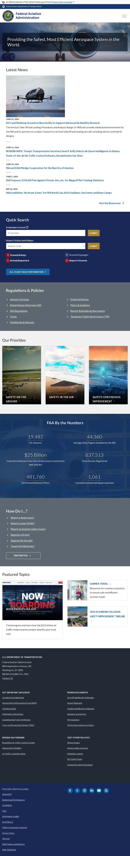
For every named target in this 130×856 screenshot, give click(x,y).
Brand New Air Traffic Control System (18, 742)
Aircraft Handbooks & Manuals (80, 697)
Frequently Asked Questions (80, 764)
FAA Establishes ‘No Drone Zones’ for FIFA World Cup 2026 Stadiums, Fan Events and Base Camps (59, 192)
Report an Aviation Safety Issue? (28, 529)
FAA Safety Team (74, 759)
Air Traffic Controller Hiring (14, 753)
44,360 (94, 436)
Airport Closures (78, 260)
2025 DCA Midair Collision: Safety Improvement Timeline (107, 616)
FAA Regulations (18, 311)
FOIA (4, 811)
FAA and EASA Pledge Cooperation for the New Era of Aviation (40, 168)
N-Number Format (16, 227)
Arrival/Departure (19, 260)
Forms (13, 316)
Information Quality (10, 816)
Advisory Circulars (19, 299)
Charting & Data (9, 708)
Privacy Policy (8, 833)
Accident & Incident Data (13, 697)
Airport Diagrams (74, 703)
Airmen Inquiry (73, 742)
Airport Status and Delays (19, 240)
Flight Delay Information (12, 714)
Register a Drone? (20, 535)
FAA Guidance (73, 719)
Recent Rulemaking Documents (87, 311)
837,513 (94, 455)
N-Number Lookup (75, 753)
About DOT (7, 794)
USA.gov (6, 838)
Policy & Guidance (80, 305)
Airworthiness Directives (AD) (26, 305)
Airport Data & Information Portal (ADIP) (19, 703)
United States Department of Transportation (24, 6)
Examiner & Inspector (76, 714)
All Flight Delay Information (28, 271)
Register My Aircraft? (22, 540)
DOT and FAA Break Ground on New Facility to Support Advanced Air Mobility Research (53, 123)
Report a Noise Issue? (22, 517)
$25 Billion (35, 455)
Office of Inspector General (14, 827)
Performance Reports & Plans (80, 725)
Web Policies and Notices (13, 844)
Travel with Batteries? (23, 546)
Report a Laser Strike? (23, 523)
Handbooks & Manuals (22, 322)
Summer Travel (100, 583)
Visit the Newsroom (111, 203)
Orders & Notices (79, 299)
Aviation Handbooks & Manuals (80, 708)
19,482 (35, 436)
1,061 (94, 476)
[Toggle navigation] (125, 16)
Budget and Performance (13, 799)
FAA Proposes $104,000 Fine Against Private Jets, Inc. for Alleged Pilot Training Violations (55, 180)
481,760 (35, 476)
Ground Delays (18, 254)
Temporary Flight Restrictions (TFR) (89, 316)
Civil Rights (7, 805)
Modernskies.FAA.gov (21, 609)
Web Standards (9, 849)
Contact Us (7, 678)
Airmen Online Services (77, 748)
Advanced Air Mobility (11, 748)
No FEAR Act (7, 822)
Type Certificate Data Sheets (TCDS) (18, 725)
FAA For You (23, 555)
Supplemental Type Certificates (16, 719)
